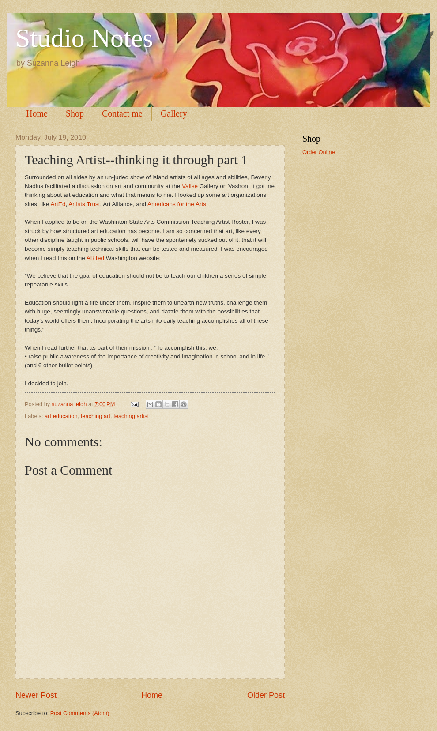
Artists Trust (84, 204)
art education (61, 416)
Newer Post (36, 695)
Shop (75, 113)
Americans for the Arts (176, 204)
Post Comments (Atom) (79, 713)
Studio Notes (84, 38)
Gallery (174, 113)
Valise (189, 186)
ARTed (95, 258)
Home (37, 113)
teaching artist (131, 416)
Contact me (122, 113)
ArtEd (58, 204)
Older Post (266, 695)
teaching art (95, 416)
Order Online (318, 152)
